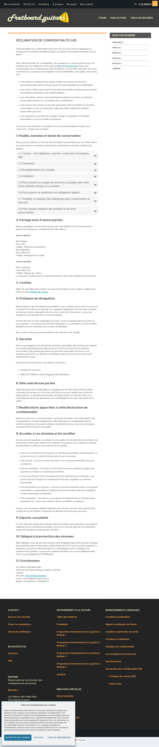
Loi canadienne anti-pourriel (121, 654)
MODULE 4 (116, 63)
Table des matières (141, 18)
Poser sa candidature (19, 624)
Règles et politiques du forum (121, 624)
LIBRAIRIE (116, 69)
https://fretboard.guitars (67, 66)
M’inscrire (29, 4)
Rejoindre (13, 690)
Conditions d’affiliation (118, 639)
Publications (118, 18)
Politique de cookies (39, 292)
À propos (58, 4)
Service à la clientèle (19, 617)
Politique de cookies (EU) (123, 676)
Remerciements (65, 696)
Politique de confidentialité (120, 646)
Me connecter (12, 4)
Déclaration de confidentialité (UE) (124, 668)
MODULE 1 (116, 48)
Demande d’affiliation (19, 631)
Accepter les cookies (18, 737)
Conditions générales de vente (122, 631)
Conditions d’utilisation (118, 617)
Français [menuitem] (81, 740)
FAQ (10, 660)
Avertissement (113, 661)
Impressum (115, 683)
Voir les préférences (59, 737)
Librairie (61, 674)
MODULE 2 (116, 53)
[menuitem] (79, 740)
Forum (102, 18)
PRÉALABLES (117, 42)
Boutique (72, 4)
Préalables (62, 624)
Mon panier (86, 4)
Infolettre (43, 4)
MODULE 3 (116, 58)
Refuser (38, 737)
